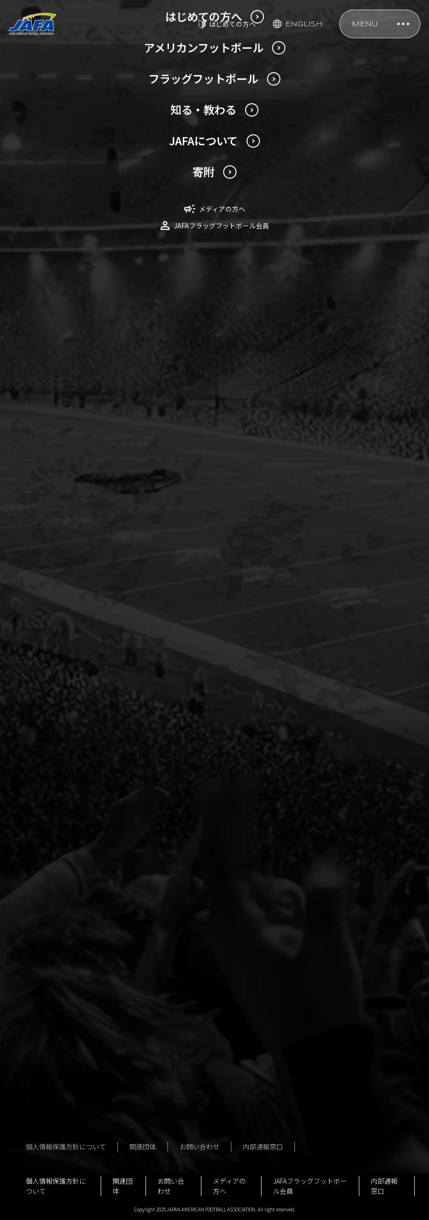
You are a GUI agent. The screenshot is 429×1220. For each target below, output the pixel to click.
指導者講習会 (328, 775)
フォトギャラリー (211, 844)
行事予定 (65, 1125)
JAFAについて (72, 970)
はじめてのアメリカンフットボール (88, 880)
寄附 (58, 1142)
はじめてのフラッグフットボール (217, 890)
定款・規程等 (72, 987)
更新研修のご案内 (76, 414)
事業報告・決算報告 (82, 1073)
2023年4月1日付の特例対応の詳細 (94, 391)
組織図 (62, 1039)
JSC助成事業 (71, 1108)
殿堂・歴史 (325, 809)
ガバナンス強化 (75, 1090)
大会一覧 (197, 827)
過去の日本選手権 (78, 834)
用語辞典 (65, 903)
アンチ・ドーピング (338, 827)
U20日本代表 (70, 775)
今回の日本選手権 (78, 817)
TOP (26, 545)
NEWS (59, 545)
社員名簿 (65, 1022)
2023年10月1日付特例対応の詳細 (100, 354)
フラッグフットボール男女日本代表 (214, 780)
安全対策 (321, 758)
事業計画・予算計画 (82, 1056)
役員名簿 (65, 1004)
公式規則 (321, 792)
